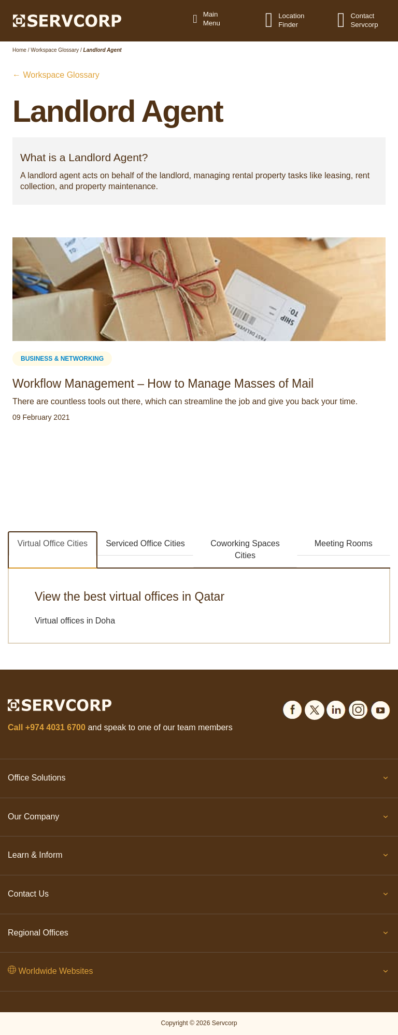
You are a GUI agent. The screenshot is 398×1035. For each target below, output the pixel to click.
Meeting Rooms (344, 543)
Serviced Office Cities (145, 543)
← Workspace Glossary (56, 74)
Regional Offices (199, 935)
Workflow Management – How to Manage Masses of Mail (163, 383)
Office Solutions (199, 780)
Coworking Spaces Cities (244, 549)
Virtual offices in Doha (75, 620)
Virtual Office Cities (53, 543)
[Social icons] (292, 708)
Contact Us (199, 896)
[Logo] (67, 20)
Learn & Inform (199, 857)
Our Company (199, 819)
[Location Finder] (275, 20)
